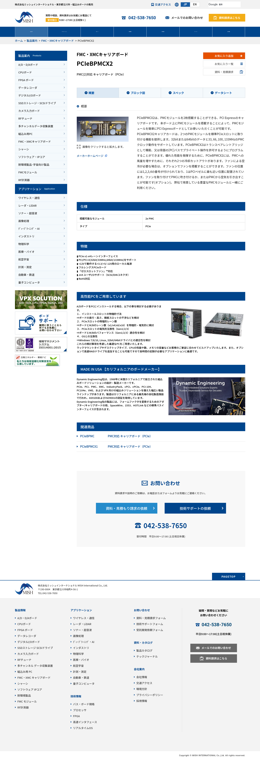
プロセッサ (80, 710)
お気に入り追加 (224, 56)
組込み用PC (25, 134)
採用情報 (141, 701)
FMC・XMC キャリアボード (34, 677)
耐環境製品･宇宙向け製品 (33, 164)
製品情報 (20, 610)
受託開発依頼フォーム (149, 630)
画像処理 (23, 221)
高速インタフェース (85, 722)
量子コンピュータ (29, 282)
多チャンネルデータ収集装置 (35, 126)
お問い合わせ (165, 483)
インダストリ (26, 236)
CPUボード (25, 72)
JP (185, 4)
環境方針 (141, 689)
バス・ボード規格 (84, 704)
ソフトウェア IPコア (29, 689)
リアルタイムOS (83, 728)
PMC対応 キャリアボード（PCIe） (116, 436)
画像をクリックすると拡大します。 (104, 147)
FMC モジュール (27, 701)
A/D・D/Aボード (28, 65)
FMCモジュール (27, 172)
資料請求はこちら (229, 18)
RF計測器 (24, 180)
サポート (97, 32)
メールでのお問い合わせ (187, 18)
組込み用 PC (24, 672)
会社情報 (228, 32)
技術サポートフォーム (149, 624)
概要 (91, 93)
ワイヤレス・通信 (29, 198)
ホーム (19, 40)
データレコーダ (27, 88)
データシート (223, 93)
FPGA (76, 716)
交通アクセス (163, 4)
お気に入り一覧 (224, 64)
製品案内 (31, 32)
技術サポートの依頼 (195, 508)
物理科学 (23, 244)
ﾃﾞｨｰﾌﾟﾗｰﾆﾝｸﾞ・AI (29, 228)
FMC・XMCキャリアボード (57, 40)
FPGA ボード (26, 80)
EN (195, 4)
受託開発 (130, 32)
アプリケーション (64, 32)
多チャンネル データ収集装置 (35, 666)
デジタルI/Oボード (29, 95)
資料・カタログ (143, 642)
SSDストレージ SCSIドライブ (35, 648)
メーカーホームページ (90, 155)
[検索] (225, 4)
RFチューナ (25, 118)
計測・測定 (25, 267)
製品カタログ (144, 650)
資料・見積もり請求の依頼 (126, 508)
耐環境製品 (24, 695)
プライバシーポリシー (149, 695)
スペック (178, 93)
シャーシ (23, 149)
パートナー (196, 32)
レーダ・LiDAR (27, 205)
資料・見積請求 (224, 72)
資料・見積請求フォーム (151, 618)
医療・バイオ (26, 252)
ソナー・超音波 (27, 213)
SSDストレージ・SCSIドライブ (37, 103)
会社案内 (139, 669)
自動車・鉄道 (26, 275)
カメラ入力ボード (29, 111)
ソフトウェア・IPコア (31, 157)
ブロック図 (138, 93)
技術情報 (163, 32)
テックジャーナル (147, 656)
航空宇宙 (23, 259)
